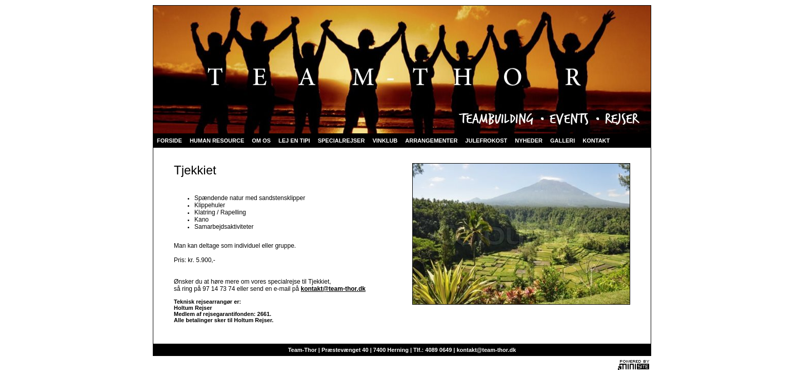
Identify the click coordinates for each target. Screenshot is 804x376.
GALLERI (562, 140)
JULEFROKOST (486, 140)
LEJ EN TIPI (294, 140)
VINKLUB (384, 140)
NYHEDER (528, 140)
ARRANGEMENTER (431, 140)
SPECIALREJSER (341, 140)
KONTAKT (596, 140)
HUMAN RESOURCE (217, 140)
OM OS (261, 140)
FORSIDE (169, 140)
